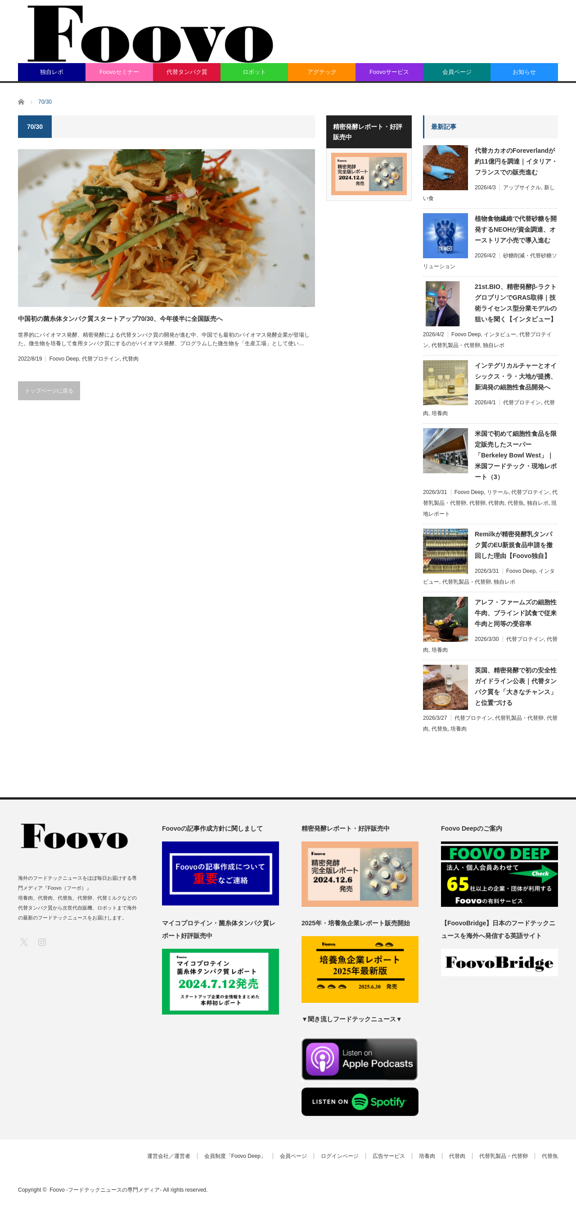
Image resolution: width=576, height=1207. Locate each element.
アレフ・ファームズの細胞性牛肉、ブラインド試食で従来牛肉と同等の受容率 (516, 613)
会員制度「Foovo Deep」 (235, 1156)
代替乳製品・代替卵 (456, 345)
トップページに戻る (49, 391)
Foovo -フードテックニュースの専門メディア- (106, 1190)
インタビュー (500, 334)
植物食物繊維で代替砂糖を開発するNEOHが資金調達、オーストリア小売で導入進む (516, 229)
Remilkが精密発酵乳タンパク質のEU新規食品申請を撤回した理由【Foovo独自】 (514, 544)
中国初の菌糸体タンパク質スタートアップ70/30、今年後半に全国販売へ (120, 318)
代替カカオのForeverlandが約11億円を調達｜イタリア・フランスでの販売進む (516, 161)
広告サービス (389, 1156)
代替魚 (516, 503)
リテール (497, 492)
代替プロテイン (101, 359)
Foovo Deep (64, 359)
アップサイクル (522, 187)
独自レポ (51, 72)
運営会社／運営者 (168, 1156)
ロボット (254, 72)
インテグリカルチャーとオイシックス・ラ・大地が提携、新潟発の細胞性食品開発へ (516, 376)
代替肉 (130, 359)
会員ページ (457, 72)
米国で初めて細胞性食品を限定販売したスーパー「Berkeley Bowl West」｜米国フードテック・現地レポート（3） (516, 455)
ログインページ (340, 1156)
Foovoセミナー (119, 72)
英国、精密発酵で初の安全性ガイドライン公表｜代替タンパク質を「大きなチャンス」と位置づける (516, 686)
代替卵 (477, 503)
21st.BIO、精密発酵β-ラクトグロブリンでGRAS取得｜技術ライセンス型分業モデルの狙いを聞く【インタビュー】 (516, 303)
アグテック (322, 72)
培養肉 (440, 413)
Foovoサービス (389, 72)
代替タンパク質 (186, 72)
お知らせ (524, 72)
